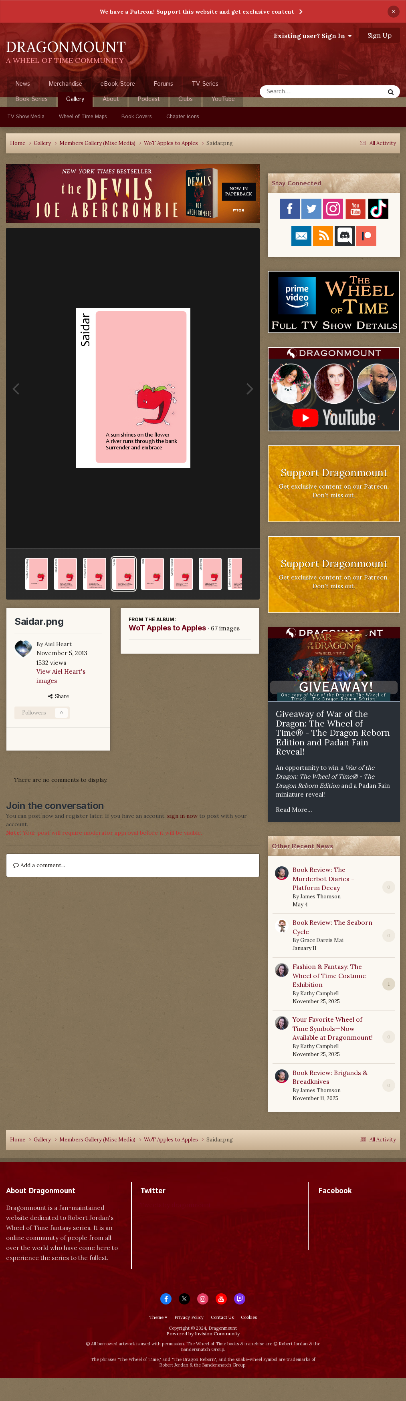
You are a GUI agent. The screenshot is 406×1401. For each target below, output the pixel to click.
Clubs (185, 99)
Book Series (31, 99)
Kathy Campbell (319, 993)
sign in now (182, 815)
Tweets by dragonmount (175, 1205)
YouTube (223, 99)
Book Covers (136, 117)
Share (58, 696)
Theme (158, 1317)
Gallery (75, 101)
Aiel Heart (58, 644)
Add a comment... (39, 865)
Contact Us (222, 1317)
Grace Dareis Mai (321, 940)
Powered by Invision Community (203, 1334)
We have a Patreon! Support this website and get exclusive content (196, 11)
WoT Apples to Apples (167, 628)
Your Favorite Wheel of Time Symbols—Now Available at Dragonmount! (333, 1028)
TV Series (205, 84)
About (111, 99)
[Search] (301, 91)
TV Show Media (25, 117)
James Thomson (320, 896)
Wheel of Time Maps (83, 117)
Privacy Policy (189, 1317)
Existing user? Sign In (312, 36)
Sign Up (380, 35)
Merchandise (65, 84)
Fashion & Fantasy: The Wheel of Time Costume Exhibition (329, 975)
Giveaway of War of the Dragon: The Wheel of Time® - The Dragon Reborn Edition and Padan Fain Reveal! (333, 733)
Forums (163, 84)
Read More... (294, 809)
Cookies (249, 1317)
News (22, 84)
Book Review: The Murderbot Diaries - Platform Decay (323, 879)
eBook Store (118, 84)
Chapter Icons (182, 117)
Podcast (148, 99)
